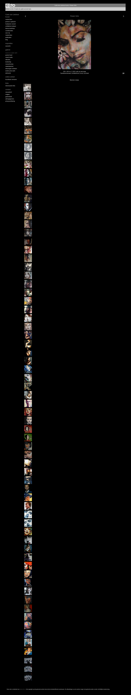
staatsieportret (9, 66)
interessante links (10, 85)
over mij (7, 33)
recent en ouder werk (11, 53)
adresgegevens (9, 99)
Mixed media (8, 57)
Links (7, 83)
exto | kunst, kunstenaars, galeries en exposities (10, 5)
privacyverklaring (10, 101)
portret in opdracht (10, 21)
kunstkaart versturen (11, 79)
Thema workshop (10, 28)
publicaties (8, 37)
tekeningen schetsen (11, 68)
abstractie (8, 73)
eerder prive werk (10, 71)
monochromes (9, 64)
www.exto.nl (23, 689)
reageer (7, 94)
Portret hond (8, 55)
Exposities (9, 43)
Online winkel (10, 77)
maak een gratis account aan (23, 9)
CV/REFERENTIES (9, 30)
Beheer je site (9, 9)
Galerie (7, 50)
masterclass (8, 19)
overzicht (7, 46)
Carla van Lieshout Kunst (62, 5)
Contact (8, 89)
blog (6, 39)
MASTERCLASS (8, 35)
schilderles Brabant (10, 26)
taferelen (7, 59)
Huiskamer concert (10, 24)
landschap (8, 62)
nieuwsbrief (8, 92)
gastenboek (8, 96)
